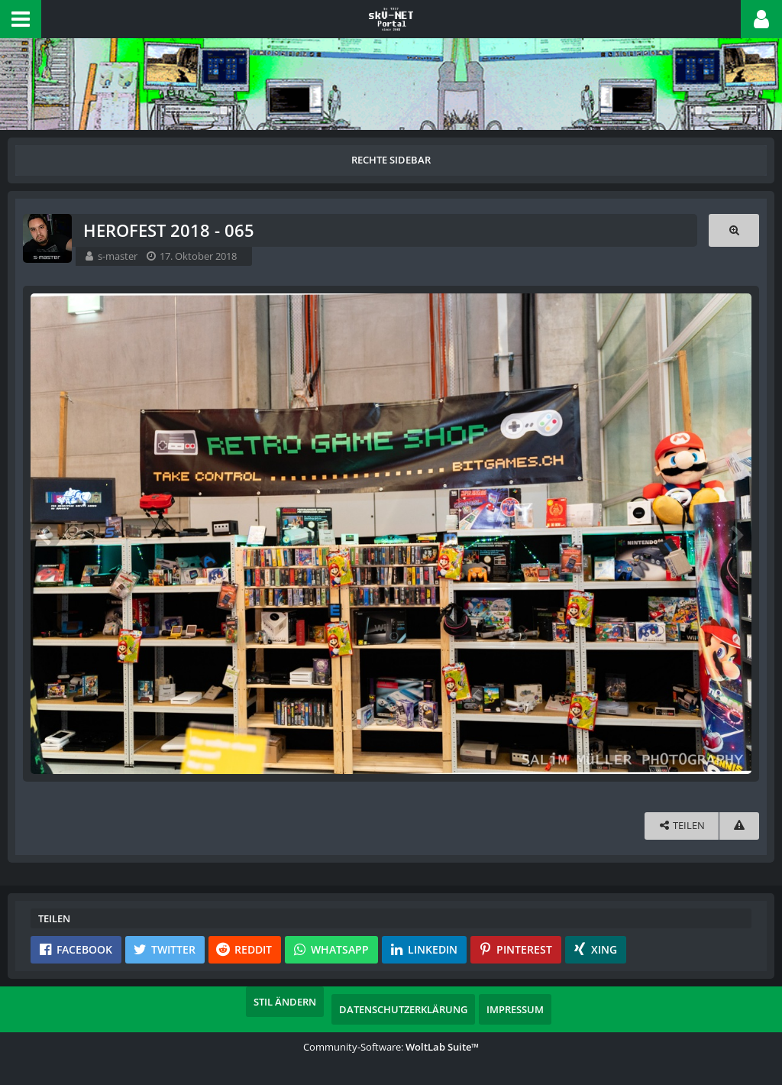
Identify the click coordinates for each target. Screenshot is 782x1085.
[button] (20, 19)
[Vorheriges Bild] (46, 534)
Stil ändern (285, 1002)
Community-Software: (391, 1047)
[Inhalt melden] (739, 825)
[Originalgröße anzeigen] (734, 230)
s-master (117, 256)
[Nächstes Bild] (736, 534)
